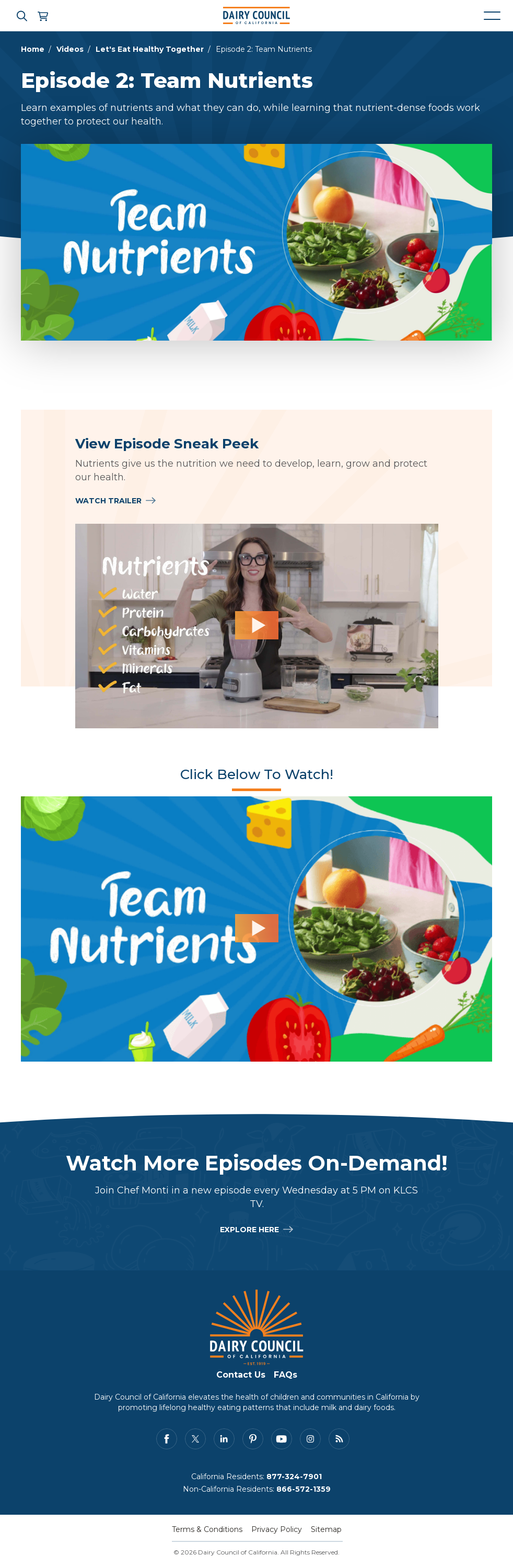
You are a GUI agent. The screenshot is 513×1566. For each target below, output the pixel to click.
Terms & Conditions (207, 1529)
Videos (70, 49)
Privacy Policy (276, 1529)
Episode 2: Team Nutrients (264, 49)
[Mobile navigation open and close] (492, 16)
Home (32, 49)
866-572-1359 (303, 1489)
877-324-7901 (294, 1476)
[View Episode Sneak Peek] (256, 626)
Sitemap (326, 1529)
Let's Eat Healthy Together (150, 49)
